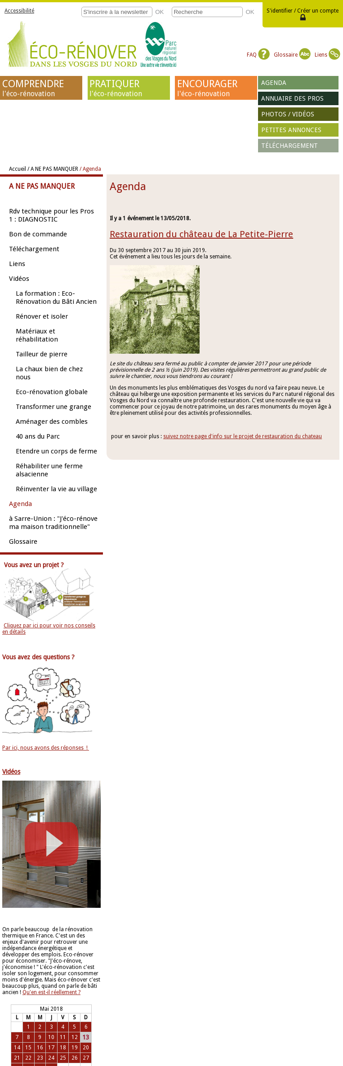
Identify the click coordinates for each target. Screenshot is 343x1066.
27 (86, 1058)
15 (28, 1047)
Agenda (273, 82)
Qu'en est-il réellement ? (51, 992)
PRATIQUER (128, 88)
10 (51, 1037)
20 (86, 1047)
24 (51, 1058)
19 (74, 1047)
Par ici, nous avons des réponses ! (45, 748)
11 (63, 1037)
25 (63, 1058)
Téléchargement (289, 145)
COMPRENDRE (41, 88)
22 (28, 1058)
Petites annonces (291, 129)
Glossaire (292, 55)
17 (51, 1047)
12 (74, 1037)
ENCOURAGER (216, 88)
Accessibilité (19, 11)
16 (40, 1047)
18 (63, 1047)
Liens (327, 55)
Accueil (17, 169)
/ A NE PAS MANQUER (52, 169)
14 (17, 1047)
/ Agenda (90, 169)
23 (40, 1058)
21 (17, 1058)
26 (74, 1058)
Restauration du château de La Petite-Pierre (201, 234)
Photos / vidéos (287, 114)
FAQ (258, 55)
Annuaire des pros (292, 98)
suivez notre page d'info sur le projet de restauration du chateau (242, 436)
